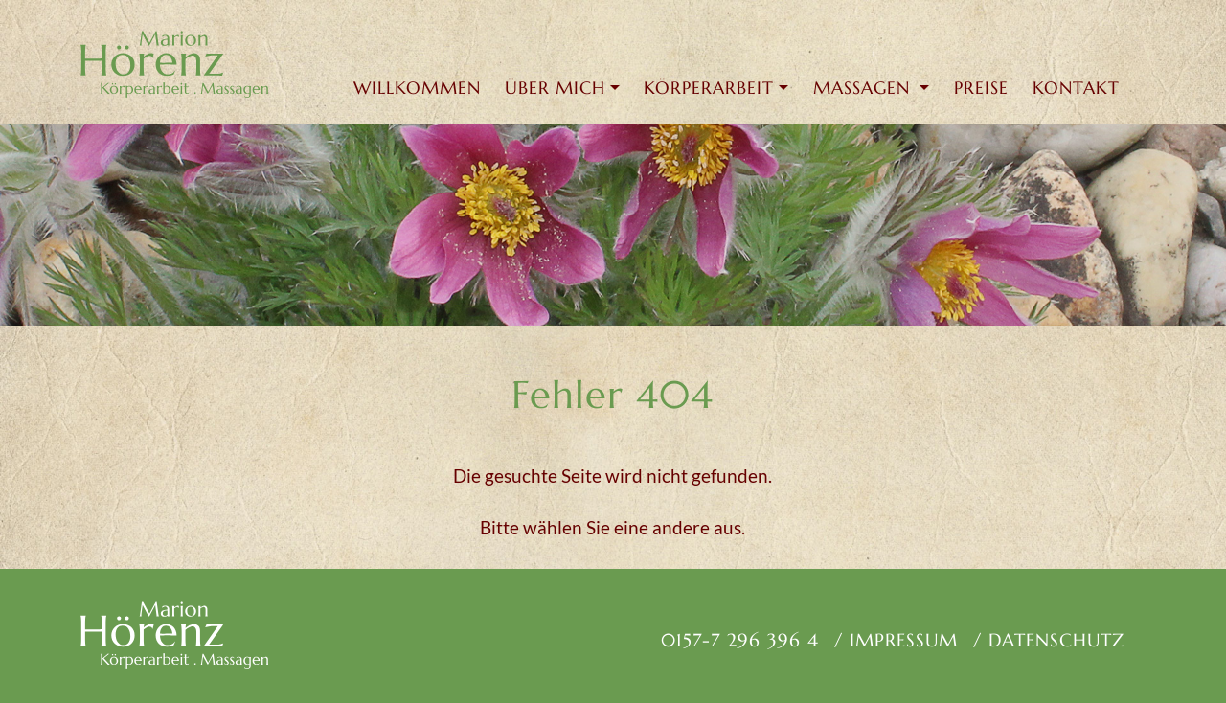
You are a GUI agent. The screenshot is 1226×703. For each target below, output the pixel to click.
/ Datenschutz (1048, 639)
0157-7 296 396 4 (736, 639)
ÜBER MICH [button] (555, 88)
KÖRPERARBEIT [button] (709, 88)
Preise (981, 88)
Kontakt (1076, 88)
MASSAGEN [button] (864, 88)
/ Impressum (896, 639)
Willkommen (417, 88)
